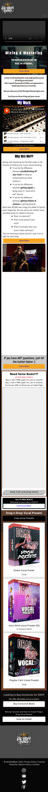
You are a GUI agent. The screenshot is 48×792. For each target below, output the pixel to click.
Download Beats (24, 506)
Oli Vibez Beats (18, 145)
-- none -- (24, 437)
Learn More (24, 71)
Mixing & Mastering (28, 145)
